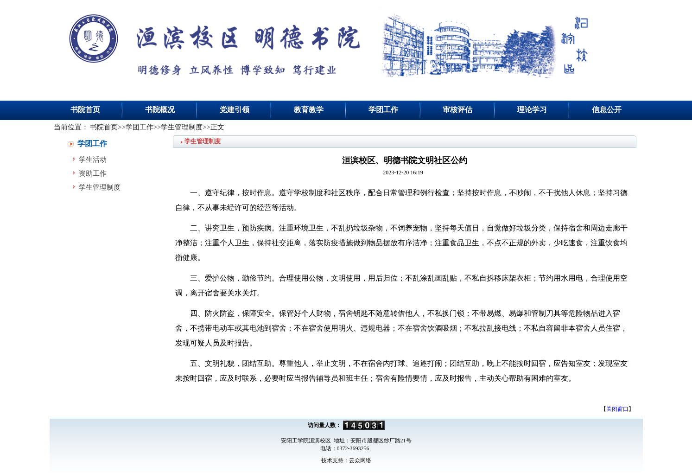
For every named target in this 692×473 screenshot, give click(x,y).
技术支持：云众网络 (346, 460)
